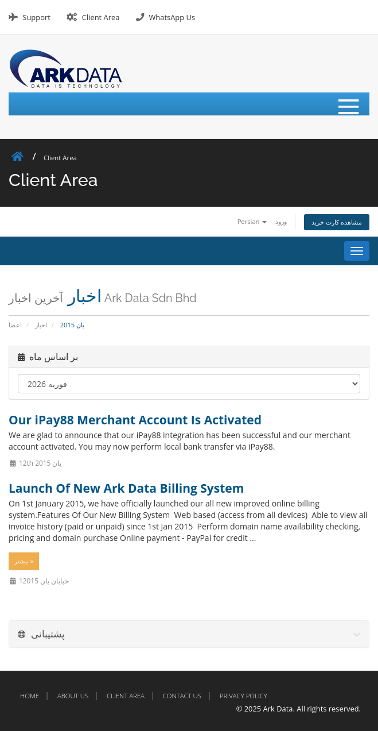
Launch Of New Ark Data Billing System (126, 488)
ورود (281, 221)
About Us (72, 695)
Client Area (101, 17)
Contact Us (182, 695)
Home (29, 695)
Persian (252, 221)
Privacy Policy (243, 695)
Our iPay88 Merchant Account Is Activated (135, 420)
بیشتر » (23, 561)
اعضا (15, 324)
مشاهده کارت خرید (336, 222)
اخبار (41, 324)
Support (36, 17)
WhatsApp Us (172, 17)
